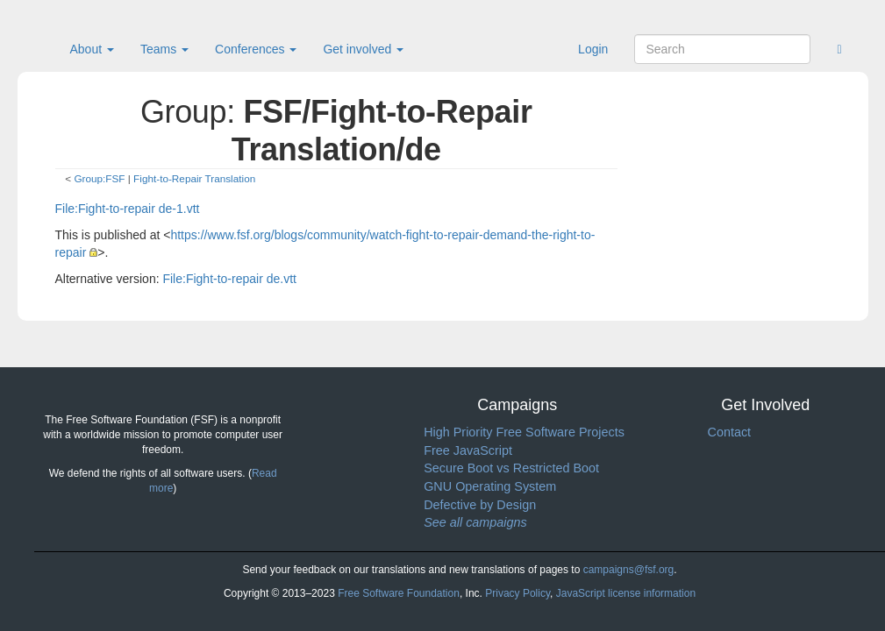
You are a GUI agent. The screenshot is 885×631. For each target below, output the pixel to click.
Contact (729, 432)
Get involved (363, 49)
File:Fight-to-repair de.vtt (229, 279)
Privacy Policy (517, 593)
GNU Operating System (490, 486)
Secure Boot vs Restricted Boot (511, 468)
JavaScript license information (626, 593)
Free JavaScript (468, 450)
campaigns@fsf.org (628, 570)
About (92, 49)
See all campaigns (475, 522)
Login (593, 49)
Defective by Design (480, 505)
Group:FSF (99, 178)
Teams (164, 49)
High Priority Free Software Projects (524, 432)
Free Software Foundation (399, 593)
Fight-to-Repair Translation (194, 178)
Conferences (255, 49)
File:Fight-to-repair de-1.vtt (127, 209)
